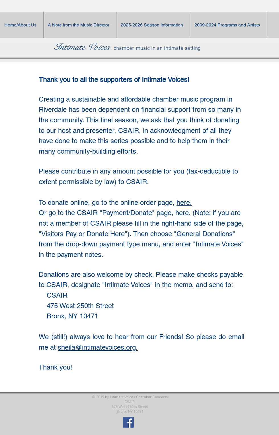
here (182, 213)
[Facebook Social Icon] (128, 422)
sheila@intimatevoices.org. (98, 347)
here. (184, 202)
